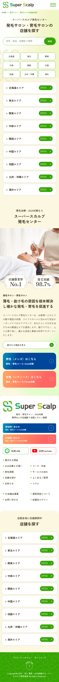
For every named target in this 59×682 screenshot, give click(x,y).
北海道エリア (16, 88)
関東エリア (15, 113)
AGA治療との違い (13, 465)
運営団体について (41, 493)
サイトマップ (40, 657)
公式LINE (12, 451)
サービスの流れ (40, 471)
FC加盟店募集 (12, 493)
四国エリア (15, 164)
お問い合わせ (11, 499)
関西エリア (15, 138)
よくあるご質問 (40, 477)
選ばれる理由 (11, 460)
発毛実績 (9, 471)
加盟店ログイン (40, 499)
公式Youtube (42, 451)
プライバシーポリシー (22, 657)
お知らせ (9, 483)
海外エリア (15, 189)
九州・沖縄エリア (19, 177)
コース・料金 (39, 465)
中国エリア (15, 151)
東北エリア (15, 100)
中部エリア (15, 126)
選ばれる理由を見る (16, 344)
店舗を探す (10, 477)
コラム (35, 483)
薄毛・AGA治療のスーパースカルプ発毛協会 (32, 675)
